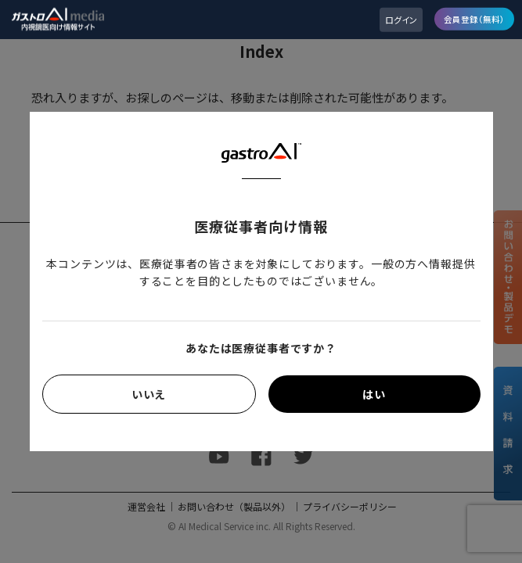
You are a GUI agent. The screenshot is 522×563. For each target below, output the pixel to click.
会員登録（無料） (474, 18)
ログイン (401, 19)
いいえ (149, 394)
